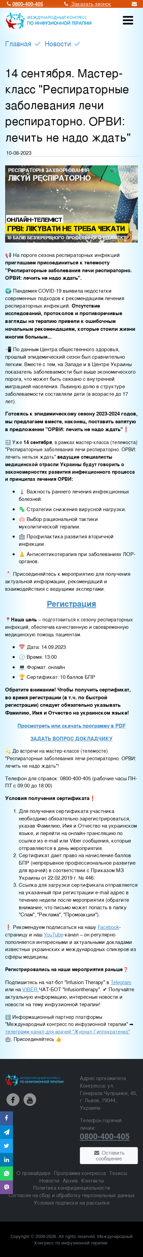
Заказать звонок (87, 3)
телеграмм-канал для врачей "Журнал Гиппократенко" (67, 1031)
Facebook (108, 926)
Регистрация (71, 603)
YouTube (53, 934)
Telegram (121, 981)
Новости (58, 43)
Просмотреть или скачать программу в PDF (71, 725)
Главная (18, 43)
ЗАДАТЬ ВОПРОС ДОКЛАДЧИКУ (71, 738)
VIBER (30, 989)
